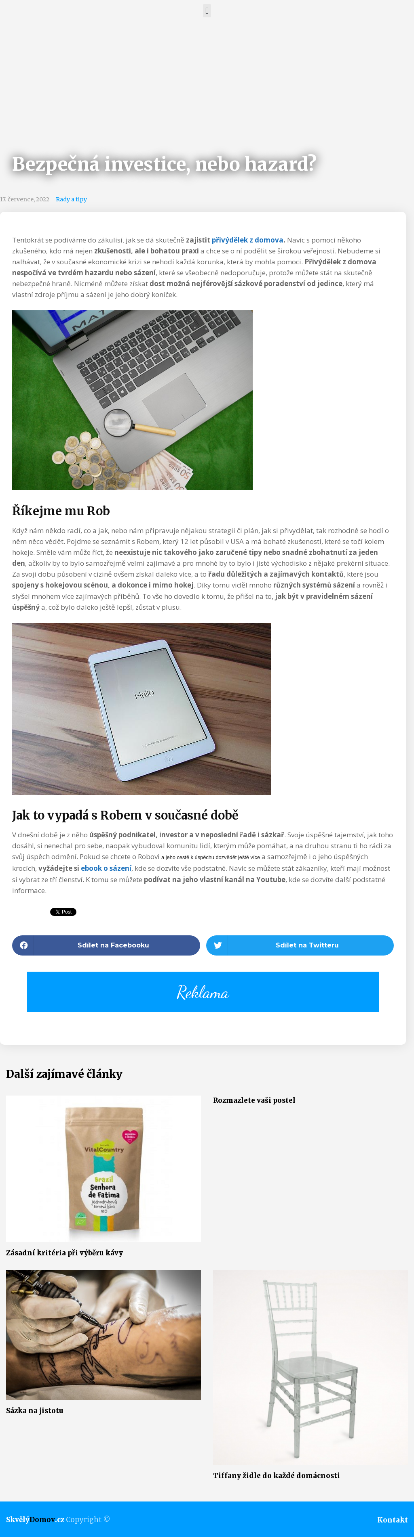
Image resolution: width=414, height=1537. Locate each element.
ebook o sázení (106, 868)
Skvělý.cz (35, 1519)
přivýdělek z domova (247, 240)
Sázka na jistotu (34, 1410)
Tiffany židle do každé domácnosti (276, 1475)
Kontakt (392, 1520)
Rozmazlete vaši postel (254, 1100)
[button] (207, 10)
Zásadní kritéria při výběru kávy (64, 1252)
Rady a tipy (71, 199)
